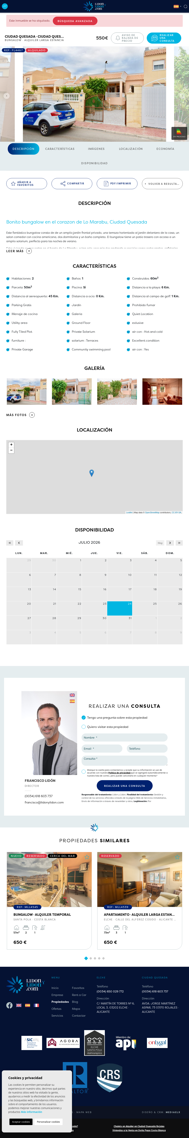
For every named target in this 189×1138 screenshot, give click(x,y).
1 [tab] (86, 958)
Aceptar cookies (21, 1121)
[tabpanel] (49, 901)
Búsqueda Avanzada (75, 21)
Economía (165, 149)
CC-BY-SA (176, 512)
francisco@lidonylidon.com (44, 802)
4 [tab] (99, 958)
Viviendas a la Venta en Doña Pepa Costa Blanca (139, 1130)
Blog (75, 1002)
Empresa (57, 995)
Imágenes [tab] (96, 149)
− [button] (11, 450)
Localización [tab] (131, 149)
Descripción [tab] (24, 149)
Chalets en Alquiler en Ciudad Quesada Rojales (139, 1126)
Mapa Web (84, 1112)
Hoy (160, 543)
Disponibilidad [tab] (94, 163)
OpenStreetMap (152, 512)
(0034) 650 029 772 (110, 991)
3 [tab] (94, 958)
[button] (94, 415)
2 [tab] (90, 958)
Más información (31, 1112)
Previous (5, 95)
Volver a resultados (164, 183)
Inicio (55, 988)
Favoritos (78, 988)
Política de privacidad (119, 772)
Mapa (76, 1009)
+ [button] (11, 445)
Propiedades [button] (60, 1002)
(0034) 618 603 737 (39, 796)
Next (183, 95)
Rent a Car (79, 995)
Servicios (57, 1016)
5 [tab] (103, 958)
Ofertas (56, 1009)
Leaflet (129, 512)
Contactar (78, 1016)
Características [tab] (60, 149)
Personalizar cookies (48, 1121)
